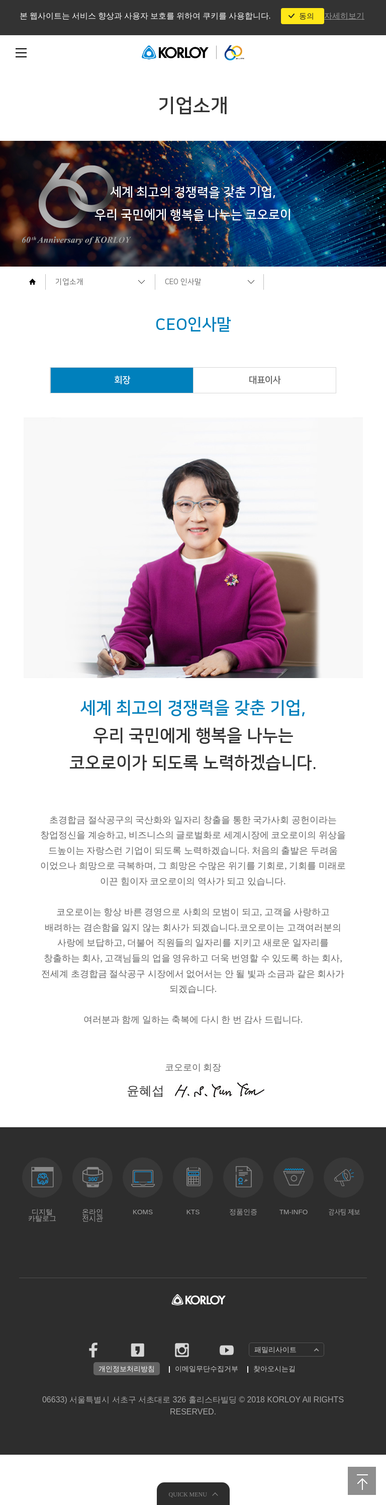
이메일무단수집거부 (206, 1419)
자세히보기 (344, 16)
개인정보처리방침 (127, 1419)
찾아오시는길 (274, 1419)
